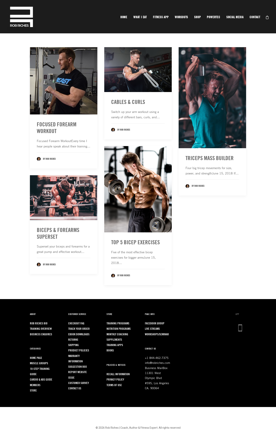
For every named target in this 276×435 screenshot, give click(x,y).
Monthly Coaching (117, 334)
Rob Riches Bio (39, 323)
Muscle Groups (39, 363)
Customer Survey (78, 383)
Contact (255, 17)
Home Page (36, 358)
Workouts (181, 17)
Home (123, 17)
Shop (197, 17)
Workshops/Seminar (157, 334)
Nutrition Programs (119, 328)
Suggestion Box (77, 366)
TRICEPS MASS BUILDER (210, 158)
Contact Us (74, 388)
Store (33, 390)
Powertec (213, 17)
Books (110, 350)
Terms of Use (114, 385)
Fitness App (161, 17)
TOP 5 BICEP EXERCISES (135, 242)
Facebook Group (154, 323)
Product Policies (78, 350)
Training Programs (118, 323)
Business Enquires (41, 334)
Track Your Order (79, 328)
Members (35, 385)
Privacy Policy (115, 379)
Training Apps (115, 345)
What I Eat (140, 17)
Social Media (235, 17)
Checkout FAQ (76, 323)
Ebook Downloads (79, 334)
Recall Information (118, 374)
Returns (73, 339)
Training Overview (41, 328)
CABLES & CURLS (128, 102)
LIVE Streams (152, 328)
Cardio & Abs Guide (41, 379)
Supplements (114, 339)
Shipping (73, 345)
